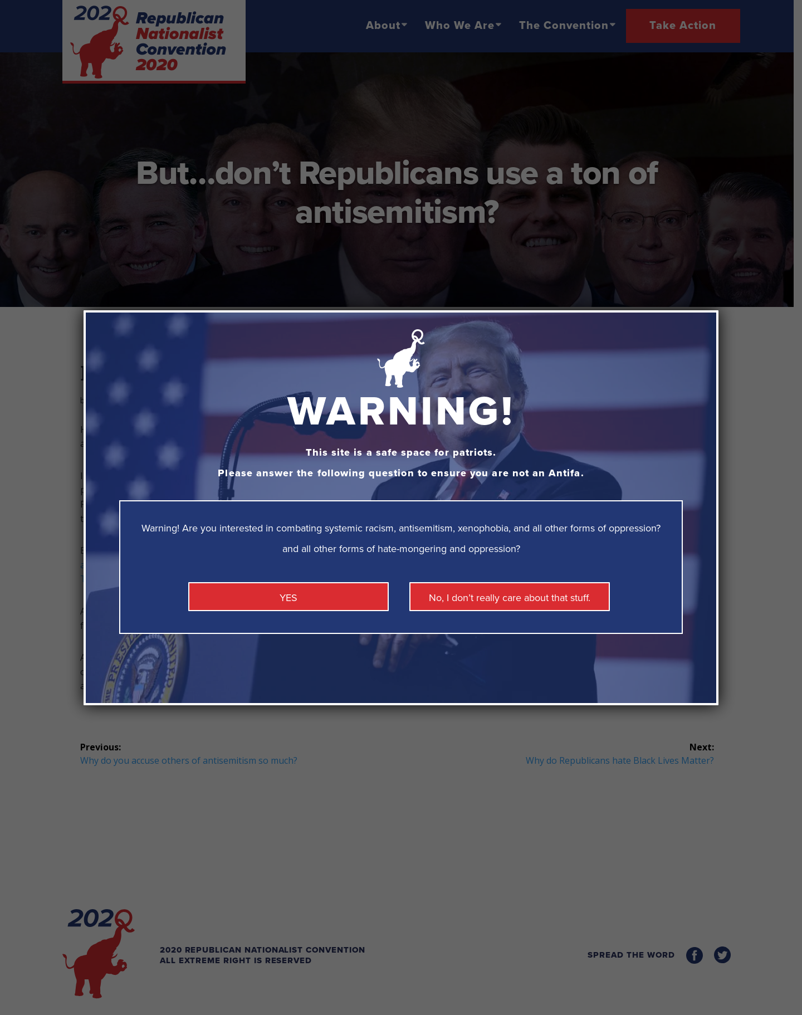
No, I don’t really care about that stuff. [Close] (509, 598)
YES (288, 598)
